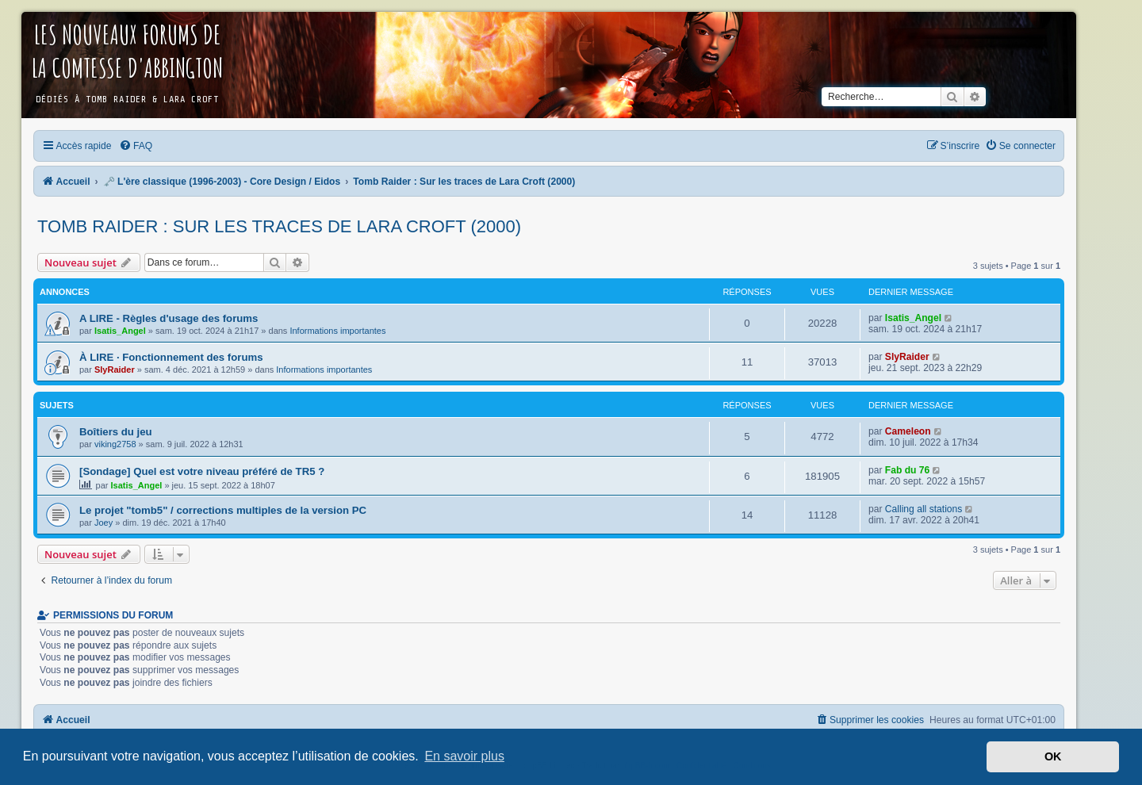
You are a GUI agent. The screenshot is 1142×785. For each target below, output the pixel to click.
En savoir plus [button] (464, 756)
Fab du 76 (907, 470)
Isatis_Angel (120, 330)
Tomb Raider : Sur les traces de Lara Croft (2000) (279, 226)
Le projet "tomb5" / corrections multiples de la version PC (222, 510)
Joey (103, 522)
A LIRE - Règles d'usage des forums (168, 318)
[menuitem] (135, 145)
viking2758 (115, 444)
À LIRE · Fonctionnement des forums (171, 357)
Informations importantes (337, 330)
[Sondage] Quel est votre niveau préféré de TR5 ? (201, 471)
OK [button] (1053, 756)
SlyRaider (114, 369)
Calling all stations (923, 509)
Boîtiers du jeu (115, 432)
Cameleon (908, 431)
